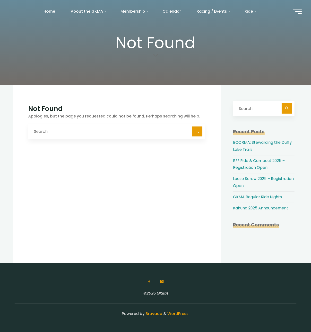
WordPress (178, 313)
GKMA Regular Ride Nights (257, 197)
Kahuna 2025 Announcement (260, 208)
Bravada (153, 313)
